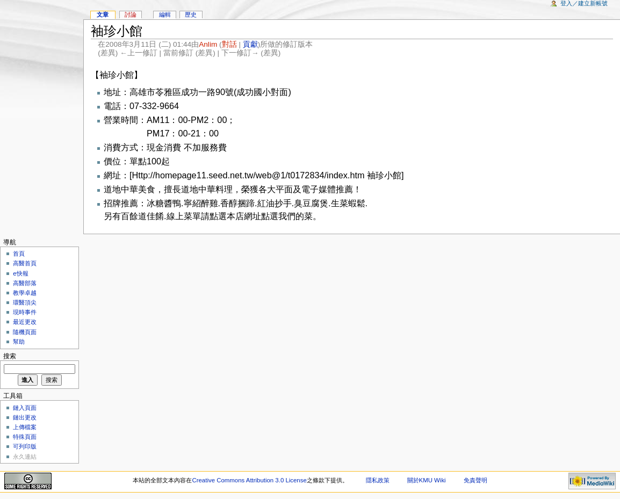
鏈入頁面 (25, 407)
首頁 (19, 253)
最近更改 (25, 322)
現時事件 (25, 312)
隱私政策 (378, 480)
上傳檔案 (25, 427)
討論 (130, 14)
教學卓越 (25, 293)
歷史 (191, 14)
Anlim (208, 44)
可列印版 (25, 446)
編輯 (165, 14)
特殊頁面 (25, 436)
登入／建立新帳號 (584, 3)
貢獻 (250, 44)
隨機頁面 (25, 332)
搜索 (9, 356)
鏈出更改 (25, 417)
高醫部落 (25, 283)
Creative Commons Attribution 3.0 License (249, 480)
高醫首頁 (25, 263)
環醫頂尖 (25, 302)
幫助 (19, 341)
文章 (103, 14)
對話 (229, 44)
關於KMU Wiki (426, 480)
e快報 (20, 273)
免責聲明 (475, 480)
